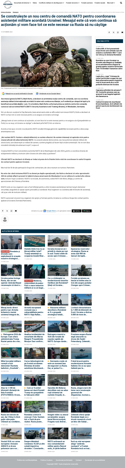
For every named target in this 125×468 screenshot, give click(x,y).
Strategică (15, 12)
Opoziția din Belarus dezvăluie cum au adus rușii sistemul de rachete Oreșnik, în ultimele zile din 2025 (58, 391)
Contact (79, 460)
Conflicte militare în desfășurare (50, 3)
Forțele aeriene (87, 3)
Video (35, 3)
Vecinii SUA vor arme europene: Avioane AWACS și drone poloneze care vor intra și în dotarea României (10, 445)
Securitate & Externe (21, 3)
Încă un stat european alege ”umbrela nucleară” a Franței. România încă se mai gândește (80, 445)
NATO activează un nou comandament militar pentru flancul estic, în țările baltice (57, 445)
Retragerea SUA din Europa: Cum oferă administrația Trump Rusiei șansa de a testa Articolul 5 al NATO (11, 338)
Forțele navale (100, 3)
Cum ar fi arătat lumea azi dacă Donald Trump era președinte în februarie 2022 (34, 391)
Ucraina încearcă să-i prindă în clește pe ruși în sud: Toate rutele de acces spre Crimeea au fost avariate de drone (58, 252)
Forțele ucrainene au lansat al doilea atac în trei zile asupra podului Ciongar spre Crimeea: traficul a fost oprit (81, 281)
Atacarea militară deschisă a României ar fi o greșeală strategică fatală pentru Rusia (57, 311)
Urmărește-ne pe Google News (49, 94)
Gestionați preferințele (64, 460)
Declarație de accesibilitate (95, 460)
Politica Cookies (47, 460)
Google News (51, 211)
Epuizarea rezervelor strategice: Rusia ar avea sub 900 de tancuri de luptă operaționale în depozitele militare (80, 252)
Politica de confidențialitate (27, 460)
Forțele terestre (72, 3)
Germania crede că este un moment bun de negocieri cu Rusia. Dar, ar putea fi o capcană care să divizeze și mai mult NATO (57, 364)
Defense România (6, 12)
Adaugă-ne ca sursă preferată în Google (19, 94)
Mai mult (111, 3)
